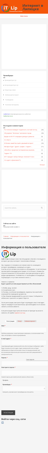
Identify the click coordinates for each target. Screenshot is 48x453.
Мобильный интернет (12, 95)
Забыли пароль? (30, 321)
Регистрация (11, 321)
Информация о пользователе (19, 236)
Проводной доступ (10, 80)
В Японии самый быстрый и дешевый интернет (18, 143)
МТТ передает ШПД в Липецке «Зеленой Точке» (19, 157)
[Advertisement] (20, 46)
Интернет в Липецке (32, 7)
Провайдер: (7, 384)
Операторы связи (10, 90)
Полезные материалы (12, 105)
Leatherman (6, 114)
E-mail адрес (6, 339)
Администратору (20, 313)
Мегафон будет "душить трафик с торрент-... (18, 146)
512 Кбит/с (7, 140)
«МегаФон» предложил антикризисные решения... (19, 150)
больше (42, 165)
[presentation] (8, 403)
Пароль (4, 358)
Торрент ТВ (8, 153)
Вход (19, 321)
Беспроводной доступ (11, 85)
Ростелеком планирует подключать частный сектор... (21, 130)
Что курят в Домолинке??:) (12, 160)
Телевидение (9, 100)
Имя (3, 326)
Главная (5, 236)
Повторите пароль (8, 367)
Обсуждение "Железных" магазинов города (17, 133)
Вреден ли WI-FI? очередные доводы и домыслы (19, 136)
